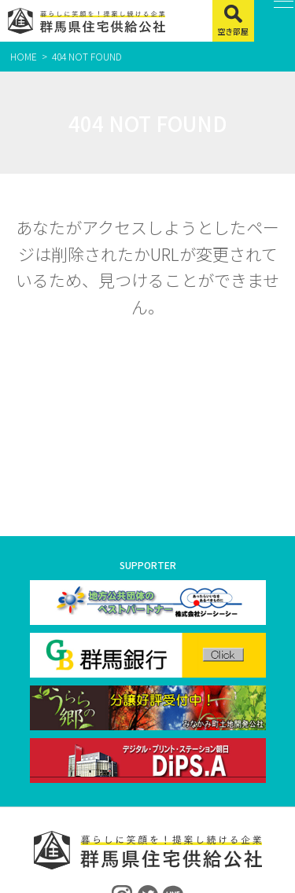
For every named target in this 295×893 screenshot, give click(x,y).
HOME (23, 56)
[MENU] (275, 21)
